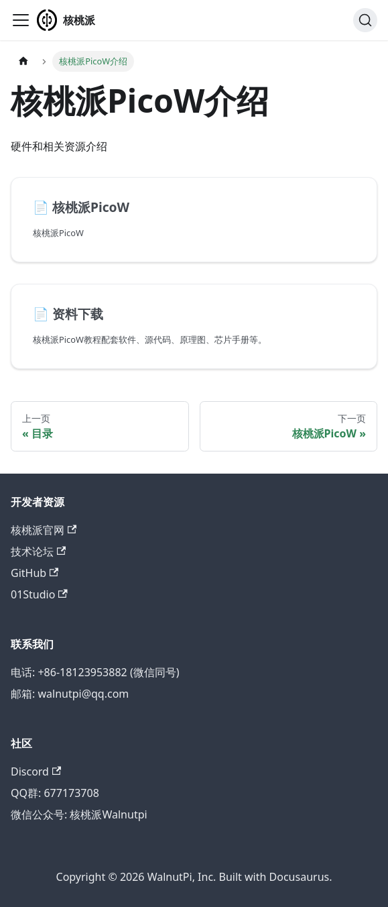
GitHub (34, 573)
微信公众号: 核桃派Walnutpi (79, 814)
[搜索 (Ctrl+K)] (365, 20)
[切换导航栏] (21, 20)
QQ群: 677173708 (55, 793)
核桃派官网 (43, 530)
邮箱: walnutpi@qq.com (70, 693)
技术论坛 (38, 551)
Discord (36, 771)
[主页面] (23, 61)
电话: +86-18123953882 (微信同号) (95, 672)
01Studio (39, 594)
